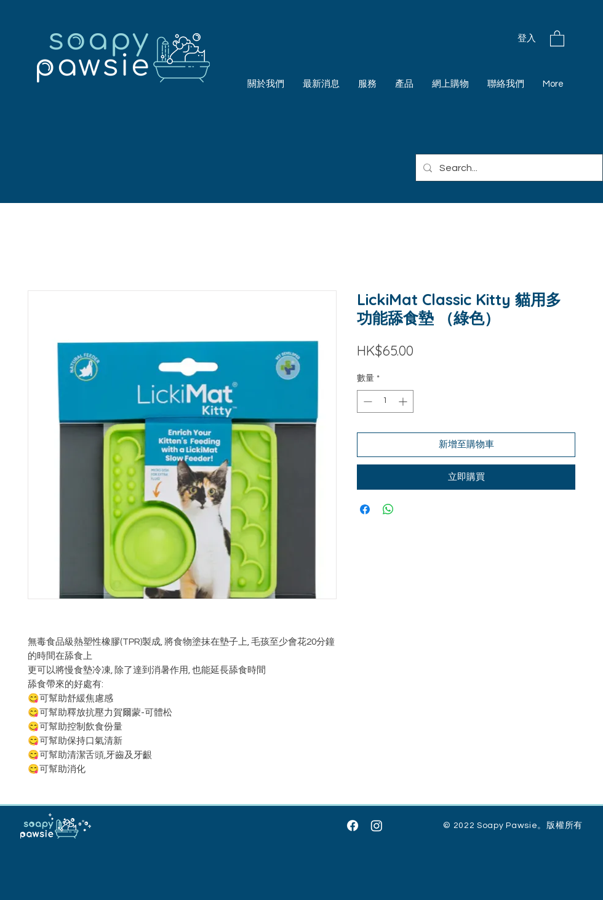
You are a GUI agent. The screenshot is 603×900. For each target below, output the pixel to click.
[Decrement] (366, 401)
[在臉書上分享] (364, 509)
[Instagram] (376, 825)
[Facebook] (352, 825)
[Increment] (404, 401)
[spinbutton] (385, 401)
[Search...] (508, 167)
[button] (557, 38)
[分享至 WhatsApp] (388, 509)
